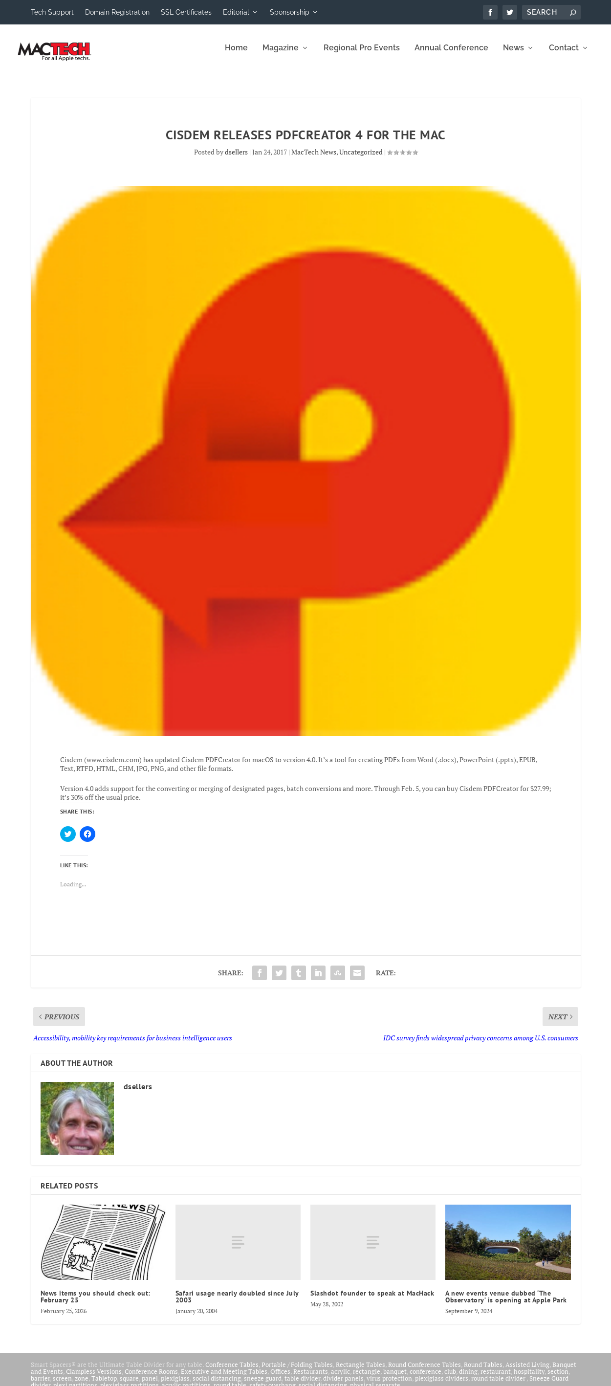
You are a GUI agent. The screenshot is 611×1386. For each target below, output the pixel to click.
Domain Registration (117, 12)
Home (236, 55)
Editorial (236, 12)
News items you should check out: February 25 (96, 1303)
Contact (564, 55)
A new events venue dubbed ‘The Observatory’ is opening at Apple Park (506, 1303)
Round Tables (483, 1371)
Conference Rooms (151, 1378)
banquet (395, 1378)
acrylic (340, 1378)
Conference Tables (232, 1371)
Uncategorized (361, 158)
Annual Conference (451, 55)
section (557, 1378)
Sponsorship (289, 12)
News (513, 55)
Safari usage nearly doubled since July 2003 (237, 1303)
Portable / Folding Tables (297, 1371)
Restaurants (310, 1378)
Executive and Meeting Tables (224, 1378)
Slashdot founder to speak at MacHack (372, 1300)
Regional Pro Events (362, 55)
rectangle (366, 1378)
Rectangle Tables (360, 1371)
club (450, 1378)
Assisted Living (527, 1371)
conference (425, 1378)
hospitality (529, 1378)
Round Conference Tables (424, 1371)
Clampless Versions (94, 1378)
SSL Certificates (186, 12)
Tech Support (52, 12)
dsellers (236, 158)
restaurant (495, 1378)
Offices (280, 1378)
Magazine (280, 55)
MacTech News (313, 158)
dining (468, 1378)
